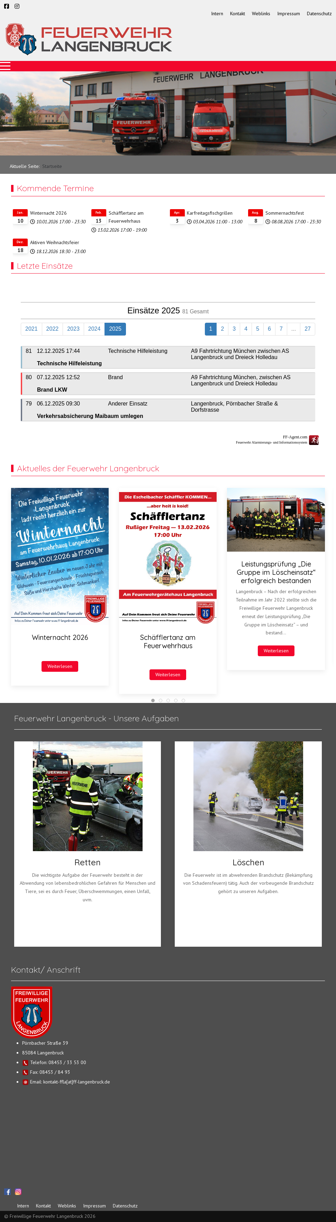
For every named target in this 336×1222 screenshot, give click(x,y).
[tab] (103, 141)
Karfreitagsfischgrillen (210, 213)
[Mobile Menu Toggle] (5, 66)
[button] (11, 113)
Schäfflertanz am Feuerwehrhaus (168, 641)
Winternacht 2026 (48, 213)
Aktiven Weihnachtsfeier (54, 242)
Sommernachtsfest (284, 213)
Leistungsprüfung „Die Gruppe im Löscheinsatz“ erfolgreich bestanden (276, 572)
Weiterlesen (59, 666)
